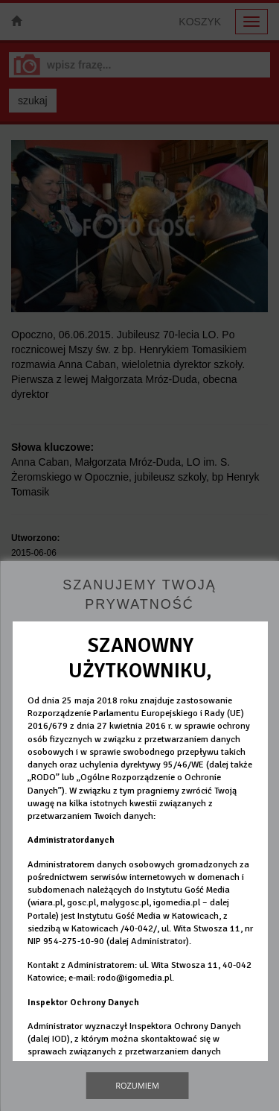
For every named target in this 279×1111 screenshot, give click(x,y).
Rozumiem (137, 1085)
